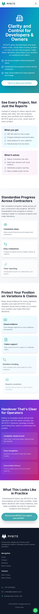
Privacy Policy (19, 607)
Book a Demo (6, 566)
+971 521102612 (9, 587)
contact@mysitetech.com (12, 592)
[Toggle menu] (36, 3)
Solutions (4, 563)
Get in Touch (5, 575)
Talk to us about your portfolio (19, 83)
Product (4, 560)
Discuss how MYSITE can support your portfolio (20, 517)
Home (3, 557)
